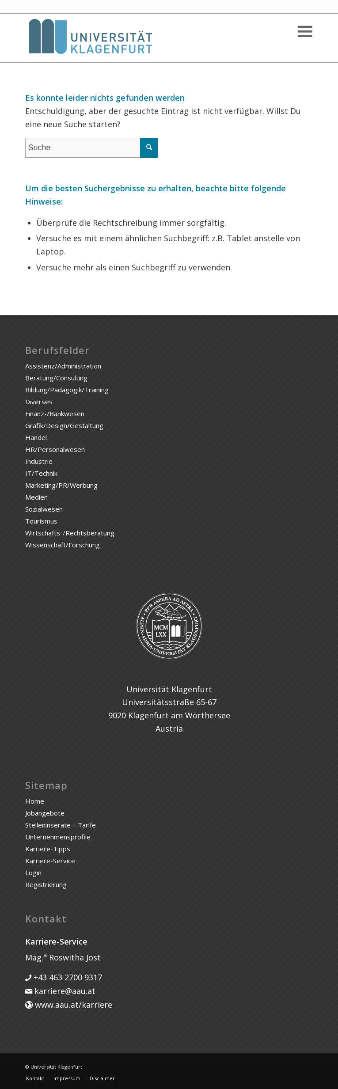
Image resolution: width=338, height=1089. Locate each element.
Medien (36, 497)
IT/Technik (41, 473)
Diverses (39, 401)
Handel (36, 437)
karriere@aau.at (63, 991)
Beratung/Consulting (56, 377)
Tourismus (41, 520)
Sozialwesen (44, 509)
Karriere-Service (50, 860)
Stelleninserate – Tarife (60, 824)
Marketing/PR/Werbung (61, 485)
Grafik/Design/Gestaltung (64, 425)
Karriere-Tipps (47, 848)
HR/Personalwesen (55, 449)
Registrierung (46, 884)
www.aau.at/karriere (72, 1004)
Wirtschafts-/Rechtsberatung (69, 532)
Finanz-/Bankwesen (54, 413)
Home (34, 801)
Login (33, 872)
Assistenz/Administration (63, 365)
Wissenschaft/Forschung (62, 544)
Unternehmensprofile (58, 836)
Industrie (39, 461)
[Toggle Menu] (304, 31)
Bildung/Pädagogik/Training (67, 389)
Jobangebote (45, 812)
